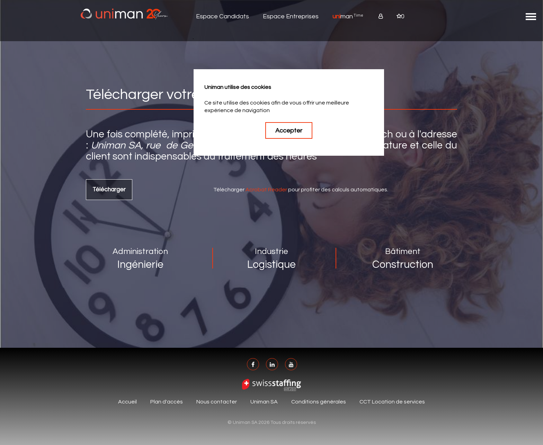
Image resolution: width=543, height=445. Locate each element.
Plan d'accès (166, 402)
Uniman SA (264, 402)
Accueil (127, 402)
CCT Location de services (392, 402)
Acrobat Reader (266, 189)
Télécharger (109, 190)
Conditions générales (318, 402)
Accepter (288, 130)
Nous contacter (216, 402)
